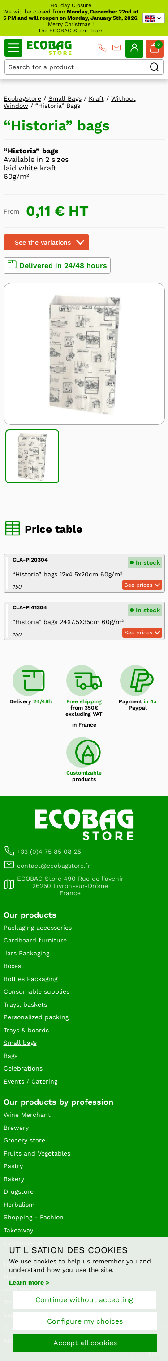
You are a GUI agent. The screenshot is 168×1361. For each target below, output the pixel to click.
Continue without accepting (84, 1299)
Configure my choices (85, 1321)
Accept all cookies (85, 1343)
